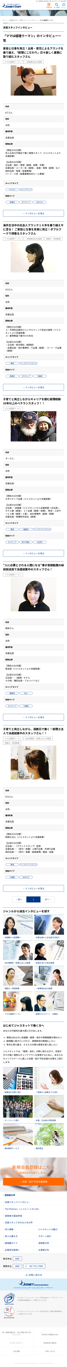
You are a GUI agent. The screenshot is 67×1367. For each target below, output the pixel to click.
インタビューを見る (34, 213)
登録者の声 (9, 1195)
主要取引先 (43, 1249)
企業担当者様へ (12, 1249)
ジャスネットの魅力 (47, 1229)
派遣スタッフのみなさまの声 (18, 1222)
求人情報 (8, 1229)
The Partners (21, 1208)
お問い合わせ (33, 1275)
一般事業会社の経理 (33, 62)
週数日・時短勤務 (53, 238)
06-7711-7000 (36, 1266)
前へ (19, 899)
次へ (48, 899)
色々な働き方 (11, 1236)
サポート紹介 (44, 1236)
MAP (17, 1258)
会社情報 (16, 1351)
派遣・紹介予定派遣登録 (33, 1181)
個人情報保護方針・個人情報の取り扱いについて (16, 1333)
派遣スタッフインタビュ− (17, 1202)
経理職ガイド (11, 1242)
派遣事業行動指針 (50, 1343)
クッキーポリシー (16, 1343)
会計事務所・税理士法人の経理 (38, 738)
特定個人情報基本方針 (50, 1334)
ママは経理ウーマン (13, 62)
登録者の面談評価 (13, 1215)
